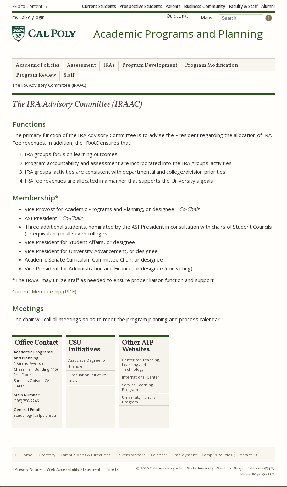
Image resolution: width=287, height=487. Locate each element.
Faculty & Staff (243, 6)
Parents (173, 6)
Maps (206, 18)
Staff (69, 75)
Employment (185, 454)
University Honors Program (138, 399)
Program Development (149, 65)
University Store (130, 454)
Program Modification (211, 65)
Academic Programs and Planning (178, 33)
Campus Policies (217, 454)
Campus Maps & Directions (85, 454)
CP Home (23, 454)
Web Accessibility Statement (73, 469)
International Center (140, 377)
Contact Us (247, 454)
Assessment (81, 65)
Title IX (112, 469)
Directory (46, 454)
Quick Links (177, 16)
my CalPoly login (28, 17)
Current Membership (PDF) (44, 291)
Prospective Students (141, 6)
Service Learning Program (137, 387)
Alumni (268, 6)
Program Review (36, 75)
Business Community (204, 6)
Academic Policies (37, 65)
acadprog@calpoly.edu (35, 415)
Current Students (99, 6)
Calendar (159, 454)
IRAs (109, 65)
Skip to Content (27, 6)
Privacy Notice (28, 469)
